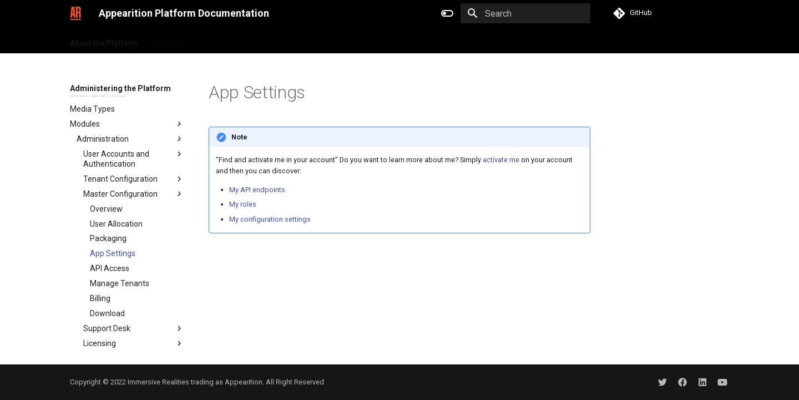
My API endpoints (257, 190)
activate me (501, 160)
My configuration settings (270, 219)
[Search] (525, 13)
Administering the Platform (465, 40)
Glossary (542, 40)
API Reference (378, 40)
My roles (242, 204)
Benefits (166, 40)
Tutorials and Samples (300, 40)
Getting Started (221, 40)
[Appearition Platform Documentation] (75, 13)
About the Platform (104, 40)
